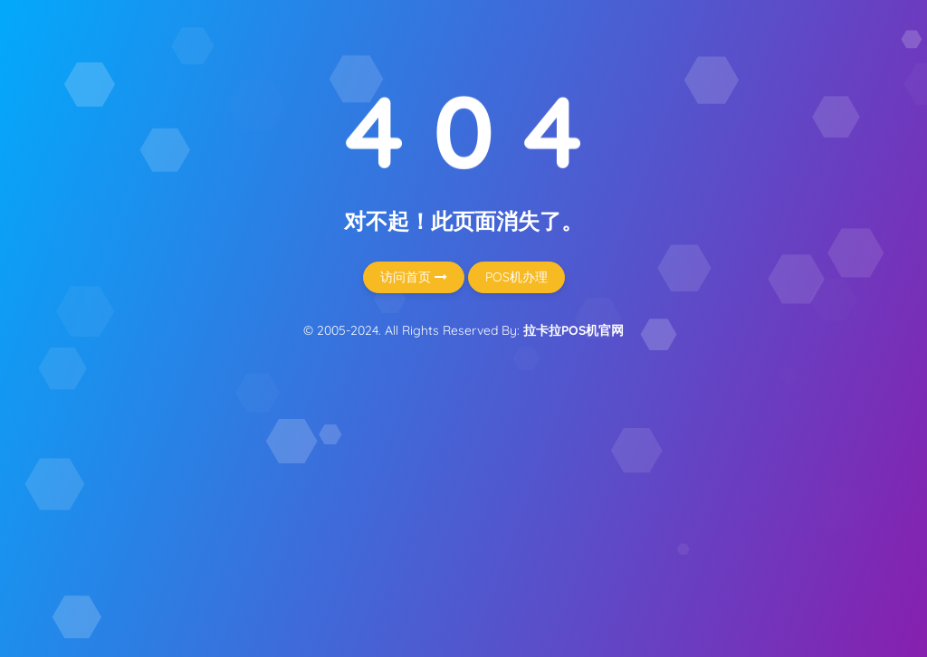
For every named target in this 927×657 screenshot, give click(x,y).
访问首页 (413, 277)
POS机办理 (516, 277)
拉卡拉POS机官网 (573, 330)
